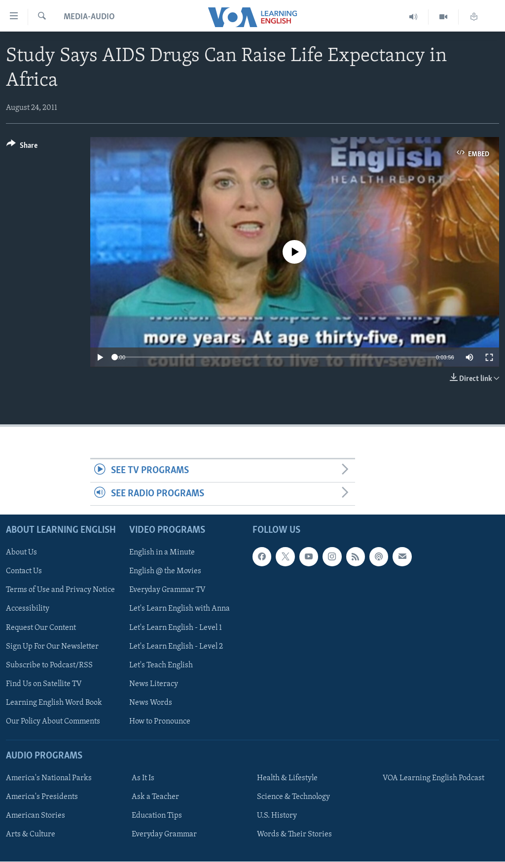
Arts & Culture (30, 835)
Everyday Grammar (164, 835)
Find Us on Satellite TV (44, 684)
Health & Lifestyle (287, 779)
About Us (21, 553)
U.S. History (277, 816)
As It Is (143, 779)
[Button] (21, 147)
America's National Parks (49, 779)
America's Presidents (42, 797)
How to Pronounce (159, 721)
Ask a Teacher (155, 797)
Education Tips (157, 816)
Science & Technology (293, 797)
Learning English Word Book (54, 703)
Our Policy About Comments (53, 721)
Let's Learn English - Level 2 (176, 647)
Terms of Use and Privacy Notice (60, 590)
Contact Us (24, 572)
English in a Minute (162, 553)
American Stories (35, 816)
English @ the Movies (165, 572)
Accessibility (27, 609)
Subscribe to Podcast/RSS (49, 665)
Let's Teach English (161, 665)
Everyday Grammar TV (167, 590)
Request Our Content (41, 628)
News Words (150, 703)
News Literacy (153, 684)
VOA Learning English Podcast (433, 779)
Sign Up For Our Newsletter (52, 647)
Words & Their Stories (294, 835)
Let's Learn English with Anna (179, 609)
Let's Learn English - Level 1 (175, 628)
